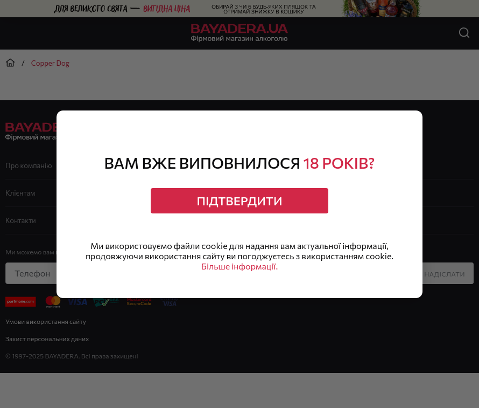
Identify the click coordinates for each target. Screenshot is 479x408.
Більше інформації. (239, 266)
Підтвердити (240, 200)
